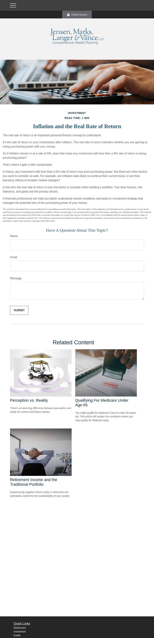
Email (13, 257)
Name (14, 236)
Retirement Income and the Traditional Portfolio (33, 482)
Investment (20, 631)
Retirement (20, 627)
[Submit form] (19, 310)
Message (16, 278)
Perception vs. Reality (29, 400)
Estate (17, 635)
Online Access (77, 14)
